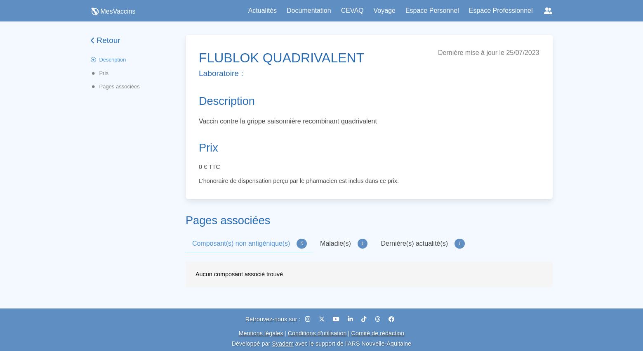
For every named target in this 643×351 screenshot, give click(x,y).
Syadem (283, 343)
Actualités (262, 10)
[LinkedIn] (351, 319)
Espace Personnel (432, 10)
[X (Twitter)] (323, 319)
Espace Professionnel (501, 10)
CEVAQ (352, 10)
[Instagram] (309, 319)
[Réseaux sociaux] (548, 10)
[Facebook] (391, 319)
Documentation (309, 10)
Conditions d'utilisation (317, 333)
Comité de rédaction (378, 333)
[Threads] (378, 319)
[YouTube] (337, 319)
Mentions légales (261, 333)
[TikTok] (365, 319)
